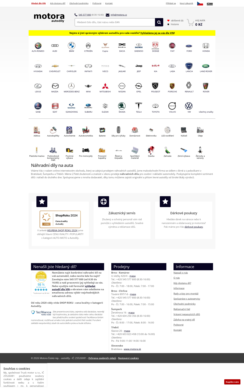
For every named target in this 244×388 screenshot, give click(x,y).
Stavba (151, 156)
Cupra (105, 51)
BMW (71, 51)
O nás (177, 277)
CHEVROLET (54, 71)
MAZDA (54, 91)
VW (189, 111)
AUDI (54, 51)
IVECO (105, 71)
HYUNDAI (38, 71)
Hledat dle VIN (38, 3)
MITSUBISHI (105, 91)
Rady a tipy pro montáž (186, 293)
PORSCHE (172, 91)
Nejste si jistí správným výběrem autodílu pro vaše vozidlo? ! (122, 32)
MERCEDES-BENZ (72, 91)
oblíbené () (175, 20)
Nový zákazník (186, 3)
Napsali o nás (181, 272)
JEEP (139, 71)
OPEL (138, 91)
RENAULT (189, 91)
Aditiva (37, 135)
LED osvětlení (167, 135)
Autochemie (69, 135)
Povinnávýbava (69, 157)
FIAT (172, 51)
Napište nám (232, 382)
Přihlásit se (170, 3)
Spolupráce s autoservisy (187, 298)
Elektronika (151, 135)
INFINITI (88, 71)
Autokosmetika (86, 135)
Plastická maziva (36, 156)
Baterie (102, 135)
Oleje (200, 135)
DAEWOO (138, 51)
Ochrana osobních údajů (102, 358)
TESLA (139, 111)
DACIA (122, 51)
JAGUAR (122, 71)
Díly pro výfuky (118, 135)
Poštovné (97, 3)
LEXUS (38, 91)
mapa (132, 275)
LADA (172, 71)
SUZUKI (105, 111)
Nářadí (184, 135)
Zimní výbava (184, 156)
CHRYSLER (71, 71)
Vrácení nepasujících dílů (187, 314)
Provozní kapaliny (102, 157)
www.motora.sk (132, 349)
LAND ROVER (206, 71)
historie (173, 24)
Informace (179, 288)
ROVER (206, 91)
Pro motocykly (86, 156)
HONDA (206, 51)
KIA (155, 71)
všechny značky (206, 111)
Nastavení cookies (128, 358)
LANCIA (189, 71)
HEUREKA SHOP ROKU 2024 (62, 230)
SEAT (55, 111)
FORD (189, 51)
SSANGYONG (72, 111)
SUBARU (88, 111)
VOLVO (172, 111)
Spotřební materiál (134, 157)
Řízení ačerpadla (118, 157)
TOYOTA (156, 111)
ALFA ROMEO (38, 51)
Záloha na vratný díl (184, 319)
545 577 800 (85, 14)
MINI (88, 91)
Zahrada (167, 156)
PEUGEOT (155, 91)
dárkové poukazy (194, 226)
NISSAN (122, 91)
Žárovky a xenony (200, 157)
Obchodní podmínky (79, 3)
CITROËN (88, 51)
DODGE (155, 51)
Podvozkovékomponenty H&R (53, 158)
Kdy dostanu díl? (58, 3)
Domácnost (134, 135)
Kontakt (110, 3)
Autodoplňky (53, 135)
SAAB (38, 111)
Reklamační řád (182, 309)
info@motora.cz (119, 14)
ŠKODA (122, 111)
